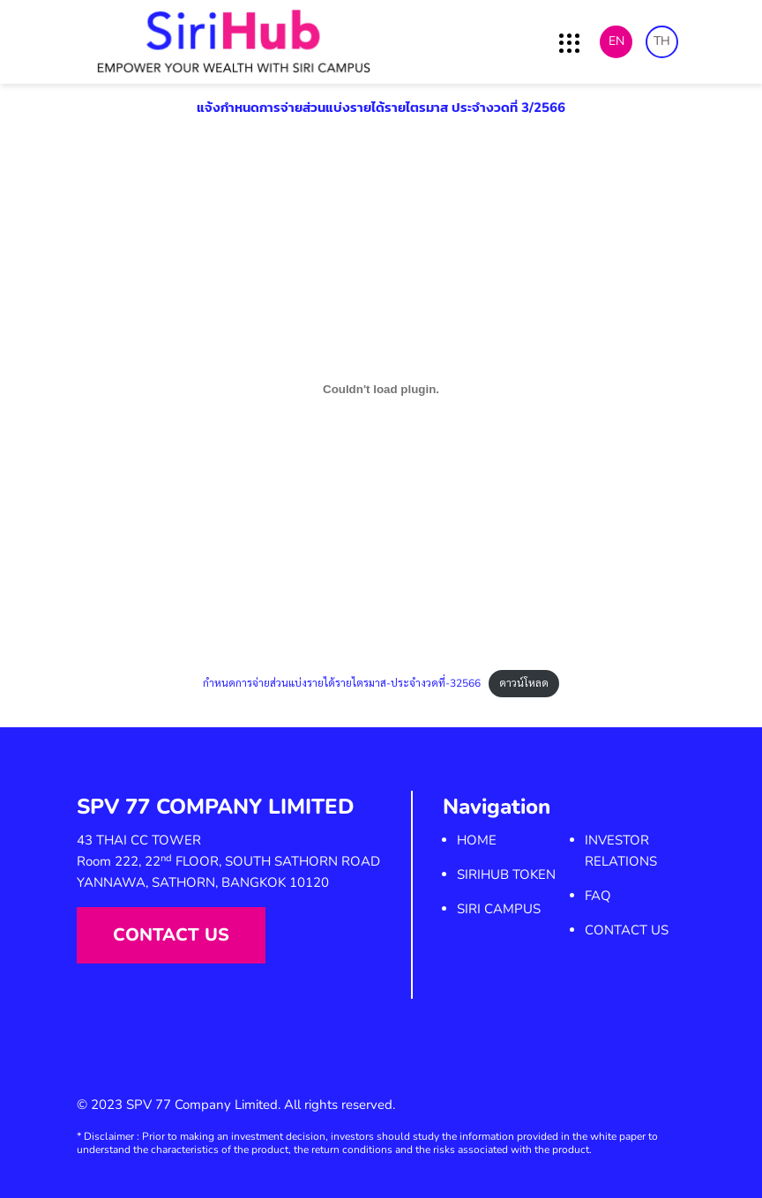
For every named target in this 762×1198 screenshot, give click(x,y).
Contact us (171, 935)
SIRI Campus (499, 909)
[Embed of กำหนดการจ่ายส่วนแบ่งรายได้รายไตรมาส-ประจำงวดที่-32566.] (381, 389)
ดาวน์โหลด (524, 683)
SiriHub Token (506, 874)
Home (477, 840)
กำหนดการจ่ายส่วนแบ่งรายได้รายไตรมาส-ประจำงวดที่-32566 (342, 683)
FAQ (598, 895)
